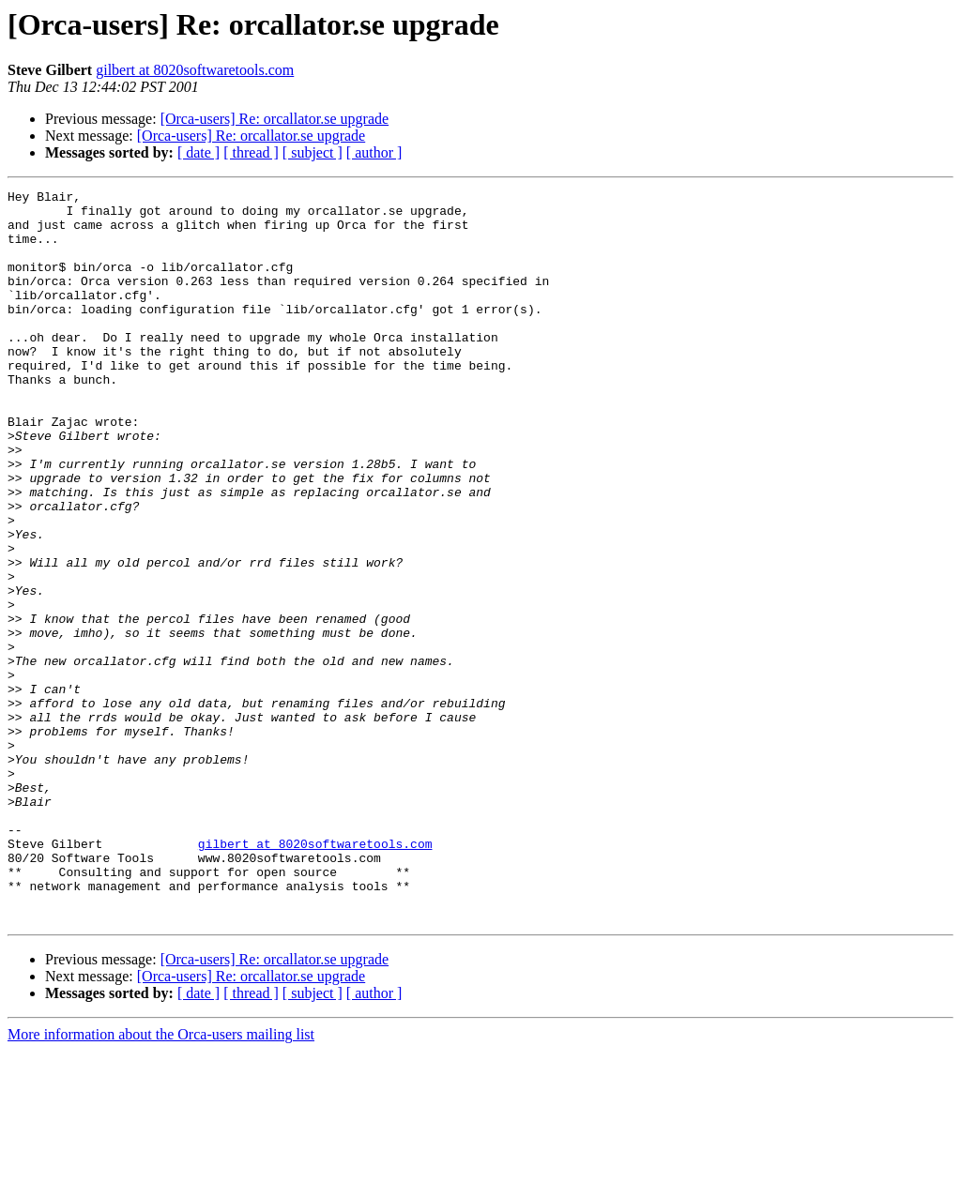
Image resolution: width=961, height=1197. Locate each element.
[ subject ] (312, 152)
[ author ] (374, 152)
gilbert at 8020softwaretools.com (195, 70)
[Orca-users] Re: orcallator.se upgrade (274, 119)
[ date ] (198, 152)
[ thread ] (251, 152)
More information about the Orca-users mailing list (161, 1181)
